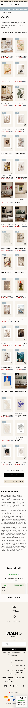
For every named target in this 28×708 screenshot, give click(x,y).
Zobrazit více (14, 475)
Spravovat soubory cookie (19, 678)
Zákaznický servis (19, 663)
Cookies (17, 675)
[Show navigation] (2, 4)
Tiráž (12, 665)
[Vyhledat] (5, 4)
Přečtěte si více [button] (5, 27)
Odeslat (14, 649)
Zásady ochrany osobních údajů (14, 652)
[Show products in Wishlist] (22, 4)
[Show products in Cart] (25, 4)
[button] (21, 701)
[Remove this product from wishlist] (11, 51)
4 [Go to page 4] (16, 481)
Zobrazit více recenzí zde (14, 597)
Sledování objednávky (20, 665)
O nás (11, 660)
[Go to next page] (22, 481)
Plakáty (9, 12)
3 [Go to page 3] (13, 481)
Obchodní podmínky (20, 668)
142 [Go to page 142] (20, 481)
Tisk (12, 663)
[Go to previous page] (5, 481)
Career (11, 668)
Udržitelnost (10, 670)
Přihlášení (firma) (9, 681)
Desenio (3, 12)
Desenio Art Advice (19, 660)
